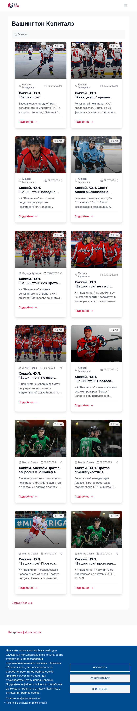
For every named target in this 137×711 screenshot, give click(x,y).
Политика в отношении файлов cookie (26, 702)
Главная (21, 34)
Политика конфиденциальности (23, 698)
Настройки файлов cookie (24, 632)
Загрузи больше (22, 602)
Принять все (100, 689)
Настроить (100, 667)
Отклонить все (100, 678)
